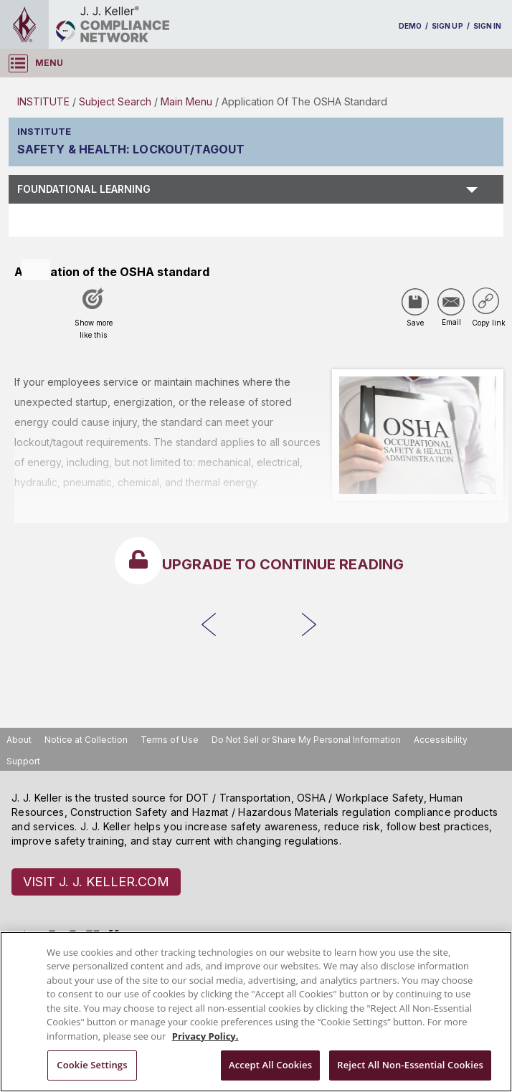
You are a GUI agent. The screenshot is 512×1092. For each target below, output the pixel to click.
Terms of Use (170, 739)
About (19, 739)
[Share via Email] (451, 302)
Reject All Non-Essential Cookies (410, 1064)
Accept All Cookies (270, 1064)
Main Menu (186, 101)
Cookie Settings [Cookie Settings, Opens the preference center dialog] (92, 1064)
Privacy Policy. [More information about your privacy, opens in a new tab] (205, 1036)
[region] (256, 1011)
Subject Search (115, 101)
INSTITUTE (43, 101)
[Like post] (93, 318)
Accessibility (441, 739)
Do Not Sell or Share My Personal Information (306, 739)
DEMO (410, 26)
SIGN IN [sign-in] (487, 26)
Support (23, 761)
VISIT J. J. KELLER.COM (96, 881)
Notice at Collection (86, 739)
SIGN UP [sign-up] (447, 26)
